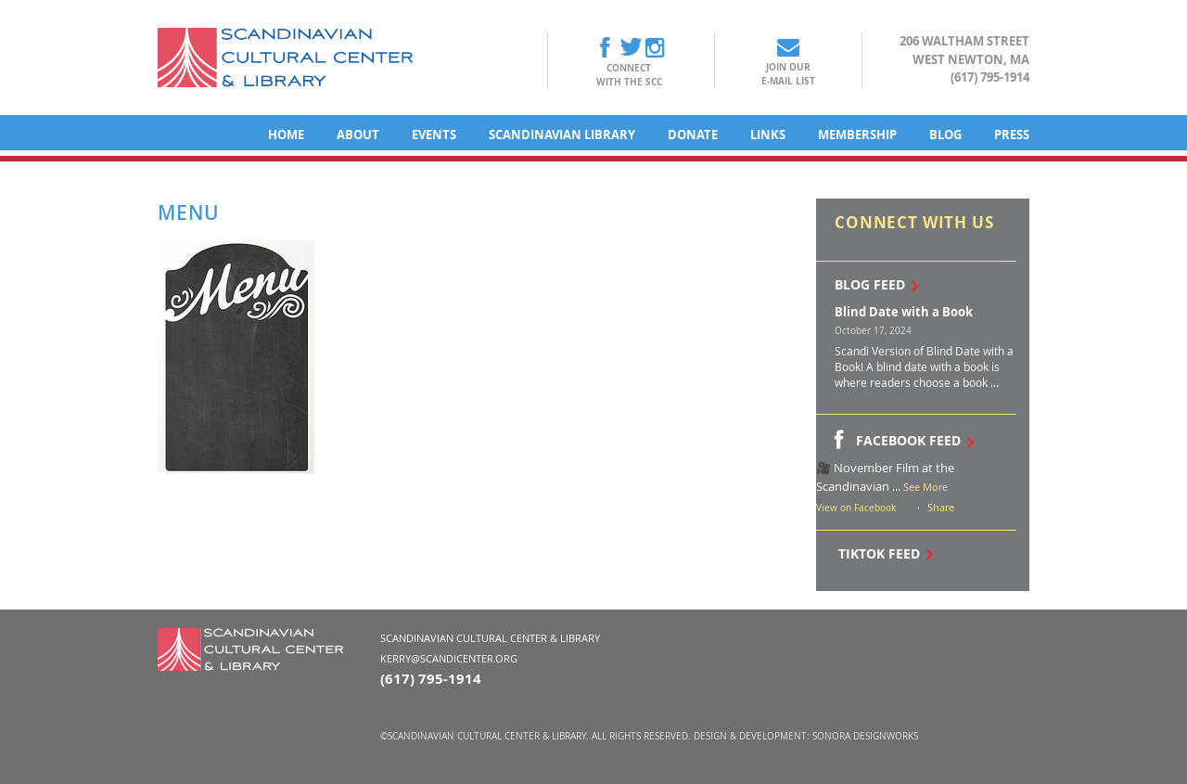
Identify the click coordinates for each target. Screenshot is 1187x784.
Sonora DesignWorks (865, 736)
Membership (857, 134)
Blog (945, 134)
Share (940, 507)
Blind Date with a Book (904, 311)
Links (767, 134)
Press (1011, 134)
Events (434, 134)
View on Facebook (856, 508)
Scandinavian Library (562, 134)
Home (286, 134)
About (358, 134)
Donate (693, 134)
